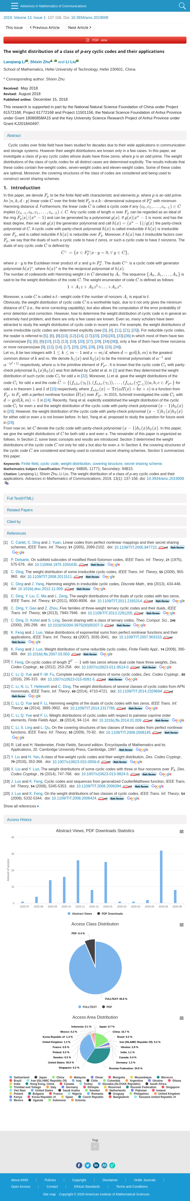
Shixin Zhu (40, 62)
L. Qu (45, 728)
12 (73, 336)
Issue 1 (40, 18)
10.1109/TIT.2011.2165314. (125, 601)
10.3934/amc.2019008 (89, 18)
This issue (14, 27)
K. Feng (17, 632)
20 (96, 336)
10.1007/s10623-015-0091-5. (77, 679)
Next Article (79, 27)
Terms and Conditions (132, 1186)
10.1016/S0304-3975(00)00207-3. (81, 625)
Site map (49, 1194)
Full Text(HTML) (20, 498)
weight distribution (75, 464)
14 (80, 336)
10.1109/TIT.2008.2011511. (55, 577)
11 (118, 330)
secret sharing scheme (143, 464)
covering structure (107, 464)
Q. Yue (26, 674)
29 (98, 341)
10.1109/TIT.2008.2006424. (80, 798)
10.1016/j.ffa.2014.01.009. (126, 720)
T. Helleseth (40, 687)
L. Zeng (61, 596)
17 (88, 336)
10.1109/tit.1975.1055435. (62, 565)
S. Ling (54, 620)
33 (120, 336)
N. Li (24, 687)
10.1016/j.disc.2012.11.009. (46, 589)
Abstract (14, 136)
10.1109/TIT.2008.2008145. (134, 732)
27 (89, 341)
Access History (19, 820)
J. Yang (38, 584)
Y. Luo (34, 769)
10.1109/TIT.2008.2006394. (104, 786)
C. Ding (34, 542)
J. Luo (37, 632)
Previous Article (44, 27)
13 (65, 341)
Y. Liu (30, 596)
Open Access (21, 1186)
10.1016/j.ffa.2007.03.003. (54, 654)
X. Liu (16, 769)
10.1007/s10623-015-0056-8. (81, 762)
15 (53, 389)
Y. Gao (31, 608)
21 (126, 330)
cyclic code (49, 464)
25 (135, 330)
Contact (52, 1186)
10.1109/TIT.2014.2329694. (145, 691)
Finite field (29, 464)
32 (84, 376)
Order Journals (145, 1180)
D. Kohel (32, 620)
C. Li (15, 674)
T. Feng (17, 662)
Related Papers (20, 510)
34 (106, 341)
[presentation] (40, 157)
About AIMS (19, 1180)
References (16, 533)
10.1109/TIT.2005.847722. (141, 547)
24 (47, 400)
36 (127, 336)
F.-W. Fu (47, 674)
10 (64, 336)
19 (73, 341)
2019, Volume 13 (17, 18)
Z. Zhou (51, 608)
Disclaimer (110, 1180)
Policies (50, 1180)
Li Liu (71, 62)
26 (104, 336)
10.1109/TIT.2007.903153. (146, 637)
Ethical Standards (87, 1186)
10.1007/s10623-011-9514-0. (110, 667)
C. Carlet (18, 542)
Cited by (14, 522)
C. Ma (41, 596)
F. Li (43, 703)
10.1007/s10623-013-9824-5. (110, 774)
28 (92, 347)
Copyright (79, 1180)
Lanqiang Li (14, 62)
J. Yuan (54, 542)
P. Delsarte (20, 560)
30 (112, 336)
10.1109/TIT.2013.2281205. (116, 613)
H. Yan (33, 757)
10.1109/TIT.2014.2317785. (98, 708)
